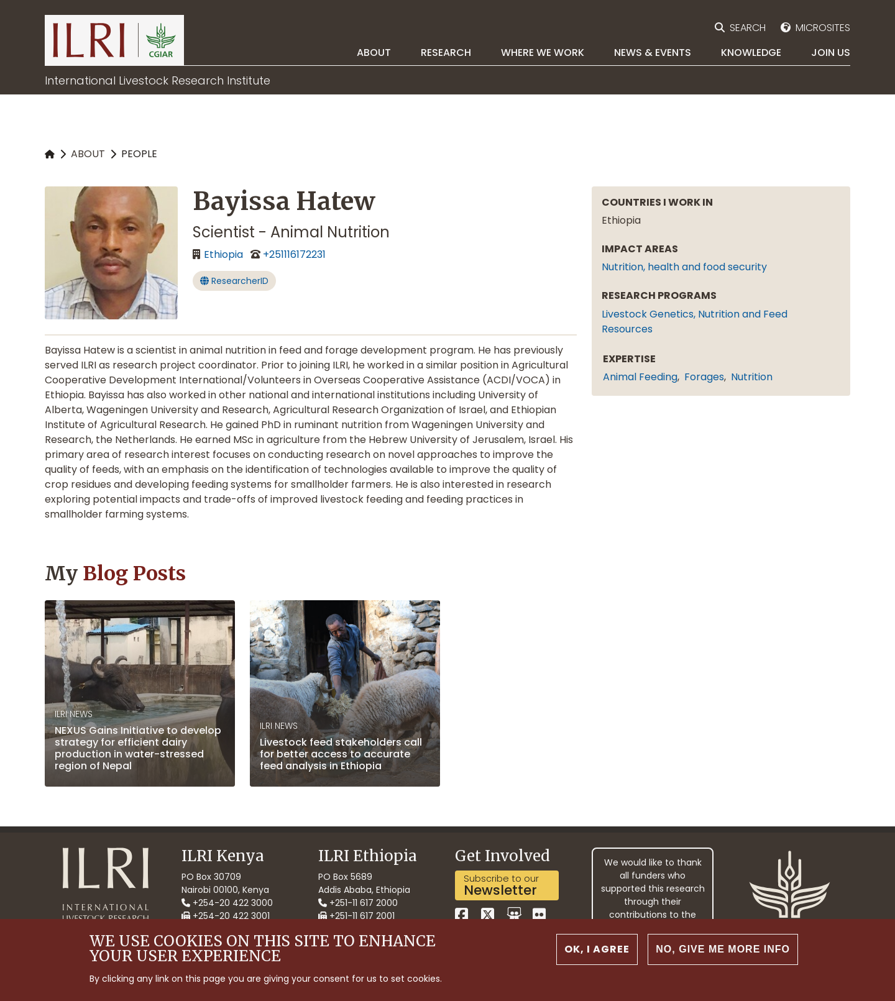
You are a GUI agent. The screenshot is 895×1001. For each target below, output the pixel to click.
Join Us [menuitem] (830, 52)
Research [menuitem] (446, 52)
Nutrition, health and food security (684, 267)
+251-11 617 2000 (358, 903)
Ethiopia (223, 254)
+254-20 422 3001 (225, 916)
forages (704, 377)
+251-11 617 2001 (356, 916)
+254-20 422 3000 (227, 903)
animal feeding (640, 377)
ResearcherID (234, 281)
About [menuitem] (374, 52)
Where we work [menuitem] (542, 52)
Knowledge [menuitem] (751, 52)
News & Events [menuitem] (652, 52)
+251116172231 (294, 254)
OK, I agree (597, 949)
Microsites (823, 28)
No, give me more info (723, 949)
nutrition (752, 377)
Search (748, 28)
